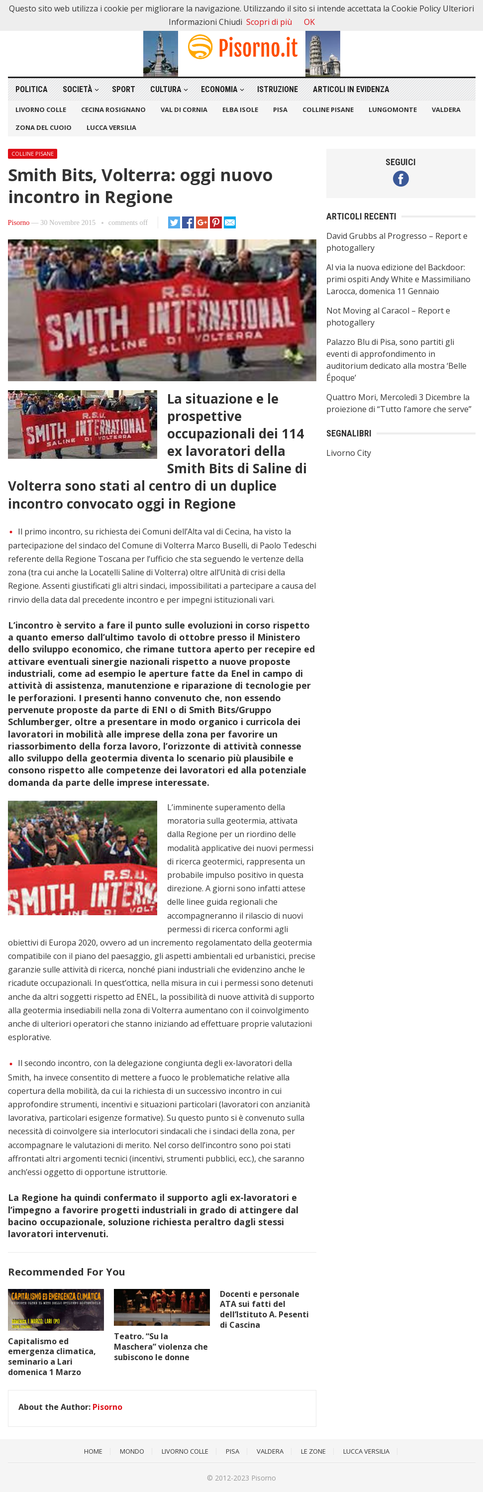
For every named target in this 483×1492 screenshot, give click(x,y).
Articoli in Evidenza (351, 89)
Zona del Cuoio (43, 127)
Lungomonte (393, 109)
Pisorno (19, 222)
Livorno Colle (40, 109)
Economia (219, 89)
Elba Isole (240, 109)
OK (309, 21)
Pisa (280, 109)
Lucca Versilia (111, 127)
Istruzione (277, 89)
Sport (123, 89)
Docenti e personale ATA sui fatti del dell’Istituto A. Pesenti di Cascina (264, 1309)
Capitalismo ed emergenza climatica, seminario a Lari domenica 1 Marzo (52, 1357)
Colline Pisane (328, 109)
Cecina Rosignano (113, 109)
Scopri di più (269, 21)
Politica (31, 89)
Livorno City (348, 452)
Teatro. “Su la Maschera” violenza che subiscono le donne (161, 1347)
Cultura (166, 89)
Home (93, 1451)
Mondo (132, 1451)
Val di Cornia (184, 109)
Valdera (446, 109)
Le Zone (313, 1451)
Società (78, 89)
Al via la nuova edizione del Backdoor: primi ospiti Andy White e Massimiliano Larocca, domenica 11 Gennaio (398, 279)
